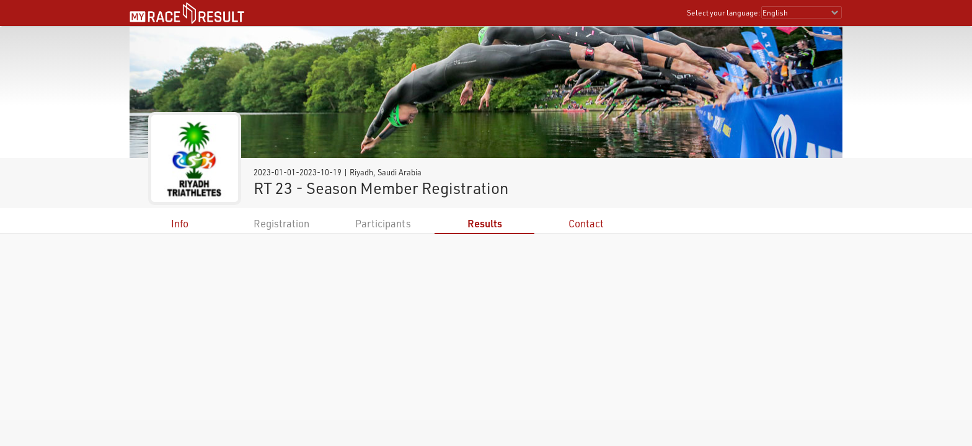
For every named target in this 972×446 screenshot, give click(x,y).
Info (179, 223)
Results (484, 223)
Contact (586, 223)
